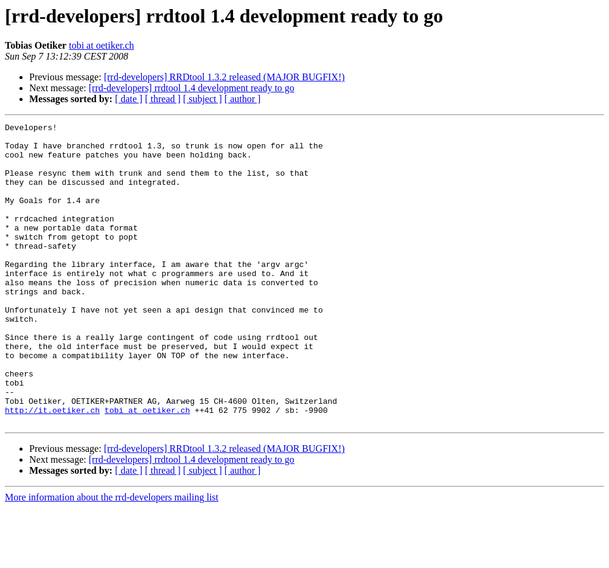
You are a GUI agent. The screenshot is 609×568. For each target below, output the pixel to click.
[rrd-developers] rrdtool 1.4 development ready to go (191, 88)
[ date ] (128, 99)
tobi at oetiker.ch (101, 45)
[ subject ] (202, 99)
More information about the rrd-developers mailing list (111, 557)
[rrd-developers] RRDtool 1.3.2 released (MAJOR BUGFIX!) (224, 77)
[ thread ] (163, 99)
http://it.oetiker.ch (52, 468)
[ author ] (242, 99)
